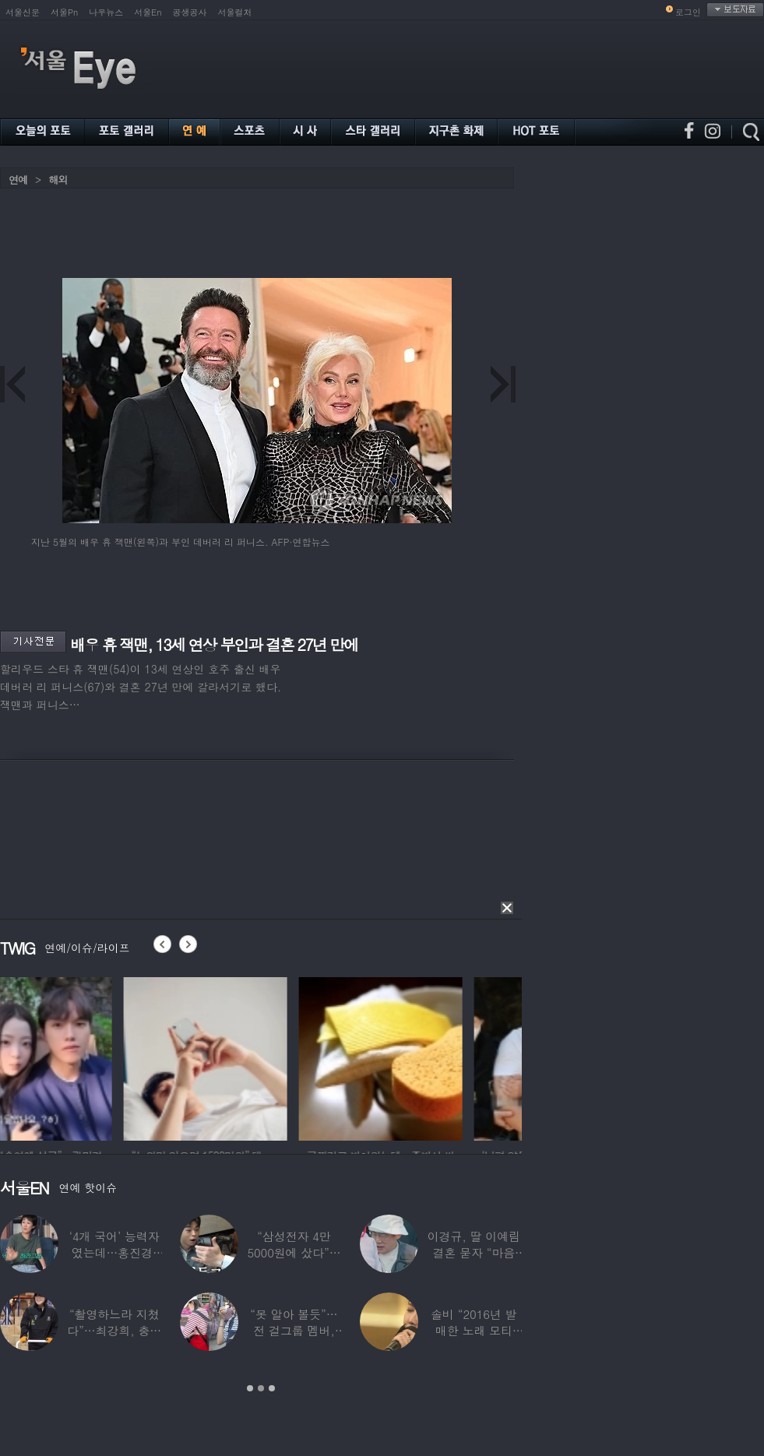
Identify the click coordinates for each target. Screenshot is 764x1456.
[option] (82, 1056)
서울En (147, 12)
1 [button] (250, 1388)
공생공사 (190, 12)
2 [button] (261, 1388)
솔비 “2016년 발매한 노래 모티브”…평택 (473, 1330)
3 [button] (272, 1388)
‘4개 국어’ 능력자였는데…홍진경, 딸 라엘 (114, 1252)
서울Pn (64, 12)
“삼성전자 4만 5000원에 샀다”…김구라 (293, 1252)
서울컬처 (235, 12)
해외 (57, 179)
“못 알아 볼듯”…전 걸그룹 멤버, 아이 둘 (293, 1330)
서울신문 (22, 12)
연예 (18, 179)
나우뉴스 (106, 12)
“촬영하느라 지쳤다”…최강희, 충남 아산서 (114, 1330)
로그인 (688, 12)
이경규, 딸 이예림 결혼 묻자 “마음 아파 (474, 1252)
